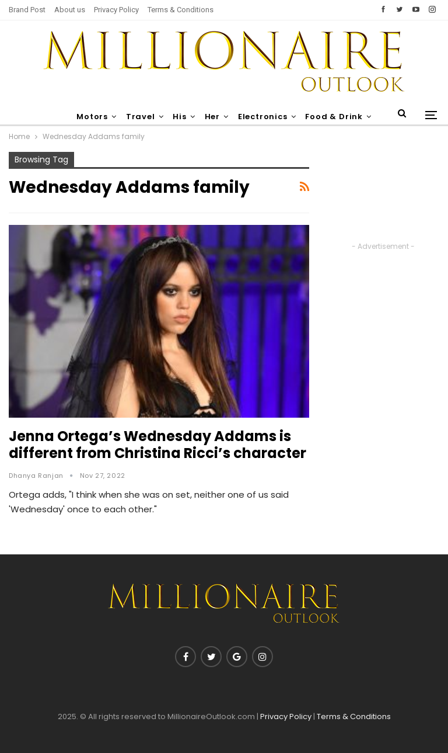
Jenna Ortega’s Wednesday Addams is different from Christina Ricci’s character (157, 444)
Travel (155, 116)
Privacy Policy (116, 9)
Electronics (283, 116)
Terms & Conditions (181, 9)
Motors (105, 116)
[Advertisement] (383, 196)
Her (230, 116)
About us (69, 9)
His (196, 116)
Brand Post (27, 9)
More (338, 116)
